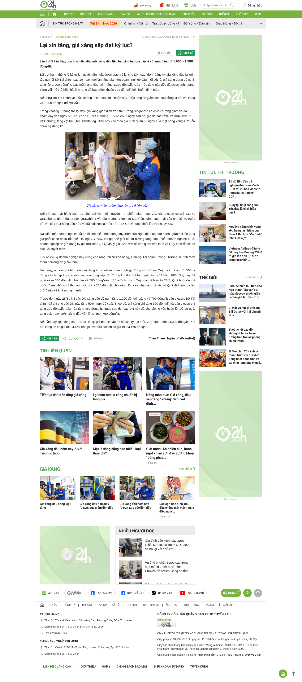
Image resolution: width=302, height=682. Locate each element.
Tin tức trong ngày (68, 23)
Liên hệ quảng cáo (57, 666)
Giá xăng (56, 54)
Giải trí (125, 14)
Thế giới (224, 14)
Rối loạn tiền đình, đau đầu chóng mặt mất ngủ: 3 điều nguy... (176, 507)
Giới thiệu (88, 666)
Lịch (190, 5)
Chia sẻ (188, 53)
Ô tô (258, 14)
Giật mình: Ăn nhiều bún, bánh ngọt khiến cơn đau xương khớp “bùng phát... (170, 453)
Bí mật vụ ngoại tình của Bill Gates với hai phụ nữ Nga (245, 311)
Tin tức (68, 14)
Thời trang (191, 604)
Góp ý (106, 666)
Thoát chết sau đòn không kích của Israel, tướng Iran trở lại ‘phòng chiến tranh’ (244, 335)
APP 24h (50, 593)
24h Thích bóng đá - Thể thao (156, 14)
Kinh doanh (106, 14)
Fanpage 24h (102, 593)
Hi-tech (207, 14)
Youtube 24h (192, 593)
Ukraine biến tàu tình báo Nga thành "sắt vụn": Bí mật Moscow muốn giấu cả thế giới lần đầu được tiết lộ (245, 291)
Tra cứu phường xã (165, 23)
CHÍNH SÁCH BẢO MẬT (132, 666)
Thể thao (242, 14)
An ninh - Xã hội (109, 604)
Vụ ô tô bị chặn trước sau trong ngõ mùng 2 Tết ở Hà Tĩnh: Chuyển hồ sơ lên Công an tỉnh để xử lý (167, 567)
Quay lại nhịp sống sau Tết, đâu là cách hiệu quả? (244, 208)
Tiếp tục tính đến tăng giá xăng (63, 395)
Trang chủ (46, 36)
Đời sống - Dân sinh (197, 23)
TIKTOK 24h (162, 593)
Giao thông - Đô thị (229, 23)
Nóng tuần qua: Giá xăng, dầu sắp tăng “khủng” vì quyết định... (168, 399)
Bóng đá (85, 14)
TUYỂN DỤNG (199, 666)
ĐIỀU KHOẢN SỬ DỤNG (169, 666)
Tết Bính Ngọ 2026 (103, 23)
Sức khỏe (189, 14)
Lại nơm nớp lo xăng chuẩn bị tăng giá (115, 397)
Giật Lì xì (169, 5)
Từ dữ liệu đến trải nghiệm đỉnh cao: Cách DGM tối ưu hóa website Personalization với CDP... (244, 189)
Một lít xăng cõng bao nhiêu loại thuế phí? (117, 451)
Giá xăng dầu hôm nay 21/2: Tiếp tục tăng (61, 451)
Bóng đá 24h (132, 593)
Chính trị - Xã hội (136, 23)
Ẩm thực (171, 604)
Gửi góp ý (73, 338)
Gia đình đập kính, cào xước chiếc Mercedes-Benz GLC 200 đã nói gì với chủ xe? (167, 545)
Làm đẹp (211, 604)
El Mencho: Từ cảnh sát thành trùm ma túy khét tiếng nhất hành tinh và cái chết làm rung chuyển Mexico (245, 357)
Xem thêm (185, 468)
